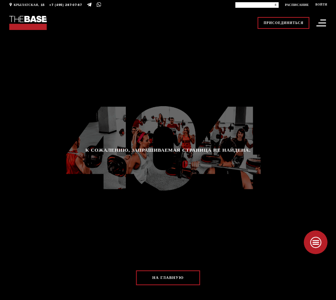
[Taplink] (315, 242)
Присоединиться (283, 23)
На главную (168, 278)
